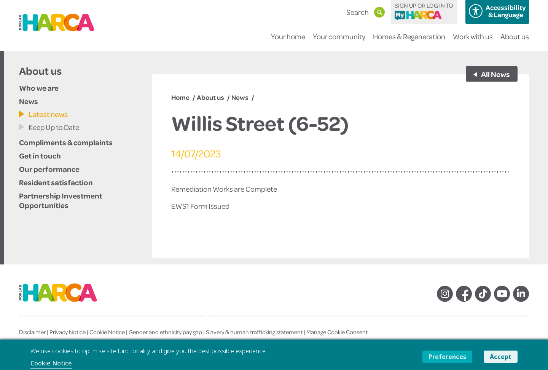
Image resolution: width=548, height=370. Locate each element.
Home (180, 97)
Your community (339, 41)
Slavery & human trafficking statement (254, 332)
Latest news (48, 114)
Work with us (473, 41)
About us (514, 41)
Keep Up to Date (54, 127)
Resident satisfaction (56, 182)
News (28, 101)
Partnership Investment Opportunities (60, 200)
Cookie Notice (107, 332)
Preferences (447, 356)
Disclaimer (32, 332)
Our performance (49, 169)
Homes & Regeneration (409, 41)
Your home (288, 41)
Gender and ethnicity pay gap (165, 332)
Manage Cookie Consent (337, 332)
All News (495, 74)
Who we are (39, 88)
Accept (500, 356)
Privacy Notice (67, 332)
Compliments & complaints (66, 142)
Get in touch (40, 155)
